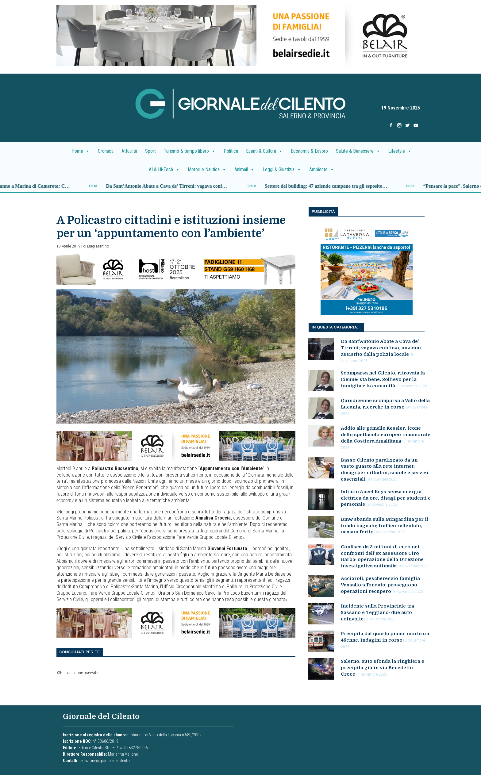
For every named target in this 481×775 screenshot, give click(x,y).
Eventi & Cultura (264, 151)
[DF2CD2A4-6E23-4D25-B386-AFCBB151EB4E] (240, 35)
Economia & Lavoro (309, 151)
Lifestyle (400, 151)
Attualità (129, 151)
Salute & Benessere (358, 151)
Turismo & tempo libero (190, 151)
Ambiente (321, 169)
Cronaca (106, 151)
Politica (231, 151)
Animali (244, 169)
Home (80, 151)
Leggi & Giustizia (282, 169)
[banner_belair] (175, 269)
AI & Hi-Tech (164, 169)
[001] (367, 268)
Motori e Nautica (207, 169)
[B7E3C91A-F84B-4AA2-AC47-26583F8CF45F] (175, 445)
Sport (150, 151)
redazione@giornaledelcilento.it (106, 760)
